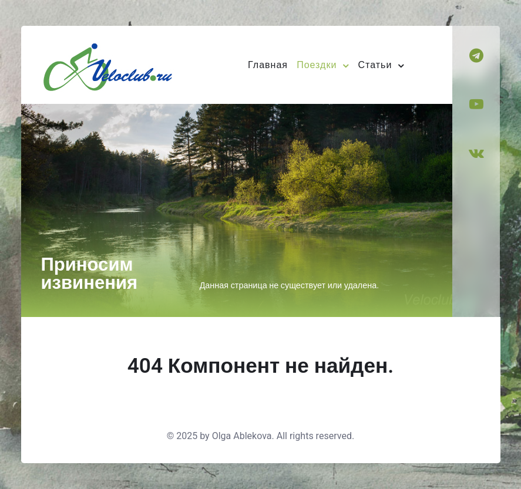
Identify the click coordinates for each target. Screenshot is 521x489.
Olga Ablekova (242, 436)
